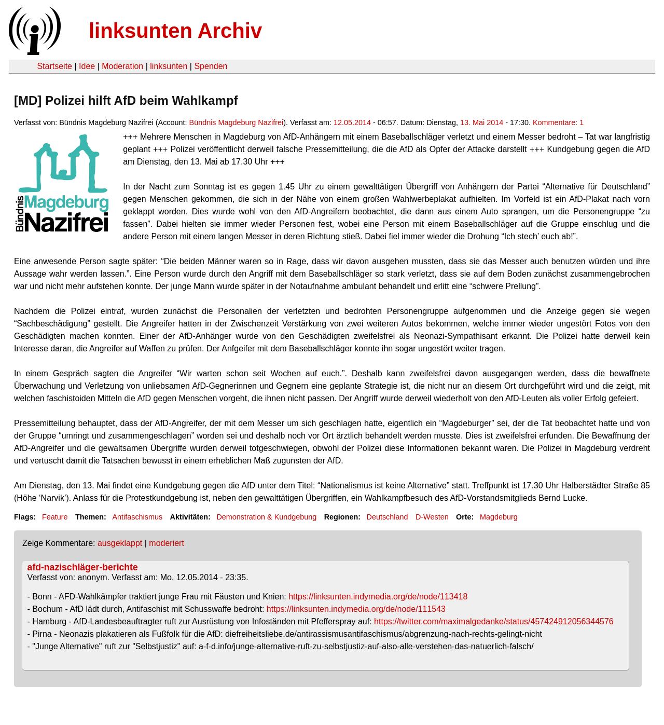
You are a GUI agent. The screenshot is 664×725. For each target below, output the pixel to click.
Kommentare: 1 (558, 122)
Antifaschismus (137, 517)
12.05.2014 (352, 122)
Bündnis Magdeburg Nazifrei (236, 122)
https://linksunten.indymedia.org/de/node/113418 (377, 596)
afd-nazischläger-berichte (82, 567)
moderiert (166, 543)
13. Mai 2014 (481, 122)
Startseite (54, 66)
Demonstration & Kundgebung (266, 517)
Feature (55, 517)
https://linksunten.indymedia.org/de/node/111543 (356, 609)
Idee (87, 66)
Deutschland (387, 517)
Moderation (122, 66)
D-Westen (432, 517)
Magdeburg (499, 517)
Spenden (210, 66)
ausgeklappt (120, 543)
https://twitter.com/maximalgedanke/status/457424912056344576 (494, 621)
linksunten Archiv (175, 30)
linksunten (168, 66)
